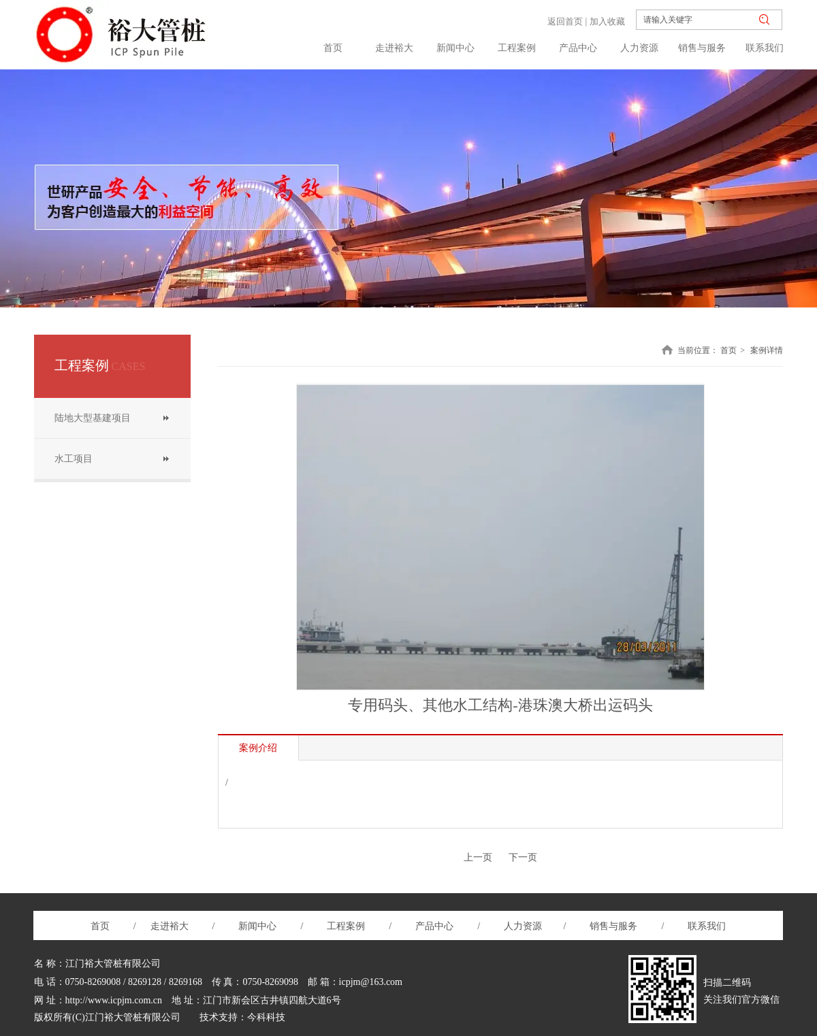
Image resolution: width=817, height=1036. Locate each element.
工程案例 (350, 926)
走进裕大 (169, 926)
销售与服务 (613, 926)
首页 (728, 350)
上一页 (478, 857)
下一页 (523, 857)
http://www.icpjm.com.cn (114, 1000)
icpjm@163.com (370, 982)
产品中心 (434, 926)
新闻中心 (258, 926)
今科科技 (266, 1017)
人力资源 (524, 926)
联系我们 (706, 926)
